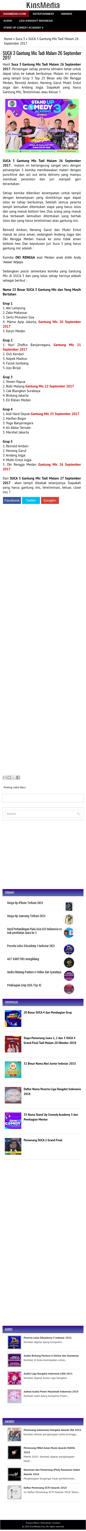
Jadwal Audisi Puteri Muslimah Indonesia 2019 (51, 1391)
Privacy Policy (32, 1522)
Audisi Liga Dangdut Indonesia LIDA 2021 (48, 1373)
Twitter (31, 500)
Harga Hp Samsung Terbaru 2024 (26, 916)
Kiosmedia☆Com (14, 13)
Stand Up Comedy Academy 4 (23, 27)
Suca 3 (20, 39)
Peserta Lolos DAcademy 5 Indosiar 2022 (31, 946)
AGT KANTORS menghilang (23, 959)
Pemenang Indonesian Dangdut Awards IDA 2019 (52, 1430)
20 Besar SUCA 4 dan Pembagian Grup (48, 1012)
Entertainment (43, 13)
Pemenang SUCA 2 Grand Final (43, 1140)
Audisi (7, 20)
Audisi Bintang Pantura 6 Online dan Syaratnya (34, 972)
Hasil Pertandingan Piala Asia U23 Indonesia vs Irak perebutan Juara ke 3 (34, 931)
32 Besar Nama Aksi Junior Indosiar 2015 (50, 1064)
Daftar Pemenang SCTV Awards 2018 (45, 1487)
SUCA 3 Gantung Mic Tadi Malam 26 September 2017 (42, 55)
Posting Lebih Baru (15, 787)
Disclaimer (46, 1522)
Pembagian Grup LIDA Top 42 (24, 985)
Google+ (49, 500)
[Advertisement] (42, 640)
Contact (56, 1522)
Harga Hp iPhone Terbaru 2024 (25, 903)
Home (8, 39)
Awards (66, 13)
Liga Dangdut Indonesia (36, 20)
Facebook (11, 500)
